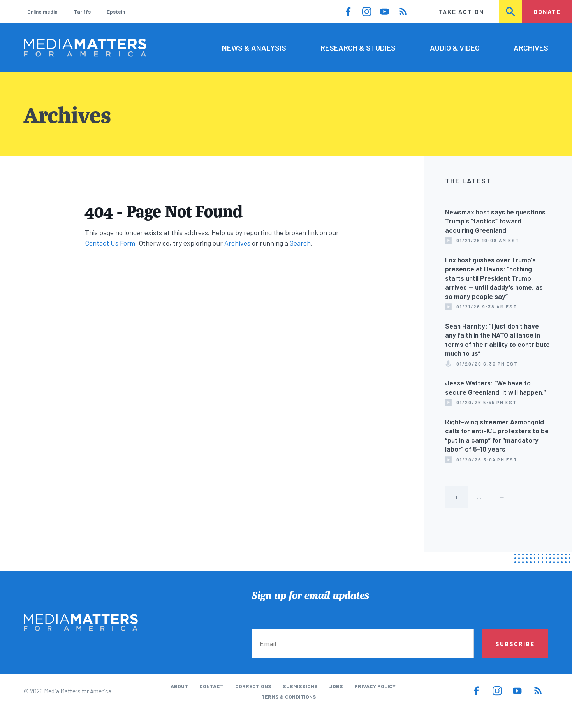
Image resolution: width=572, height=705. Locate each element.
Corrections (253, 686)
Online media (42, 11)
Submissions (300, 686)
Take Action (461, 11)
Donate (547, 11)
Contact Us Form (110, 243)
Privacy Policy (375, 686)
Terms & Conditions (288, 696)
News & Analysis (254, 47)
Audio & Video (455, 47)
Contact (211, 686)
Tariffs (82, 11)
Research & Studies (358, 47)
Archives (531, 47)
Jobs (336, 686)
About (179, 686)
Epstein (116, 11)
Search (511, 11)
